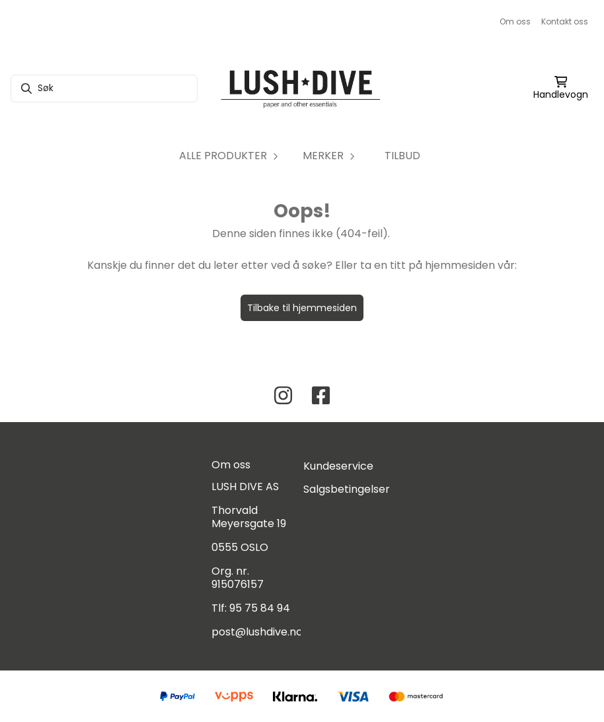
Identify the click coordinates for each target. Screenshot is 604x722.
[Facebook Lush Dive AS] (321, 395)
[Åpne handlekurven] (560, 88)
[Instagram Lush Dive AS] (283, 395)
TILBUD (402, 155)
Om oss (515, 21)
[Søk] (104, 88)
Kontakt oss (564, 21)
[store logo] (301, 88)
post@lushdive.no (257, 631)
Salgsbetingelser (346, 489)
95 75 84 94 (259, 608)
